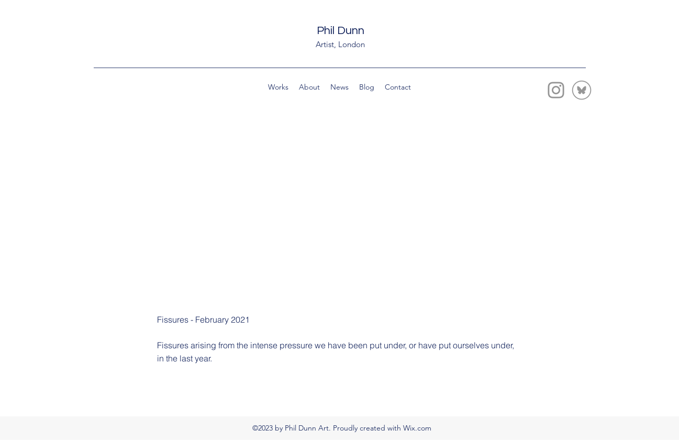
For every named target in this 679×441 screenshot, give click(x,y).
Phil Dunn (340, 31)
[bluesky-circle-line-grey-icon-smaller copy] (582, 90)
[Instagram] (556, 90)
